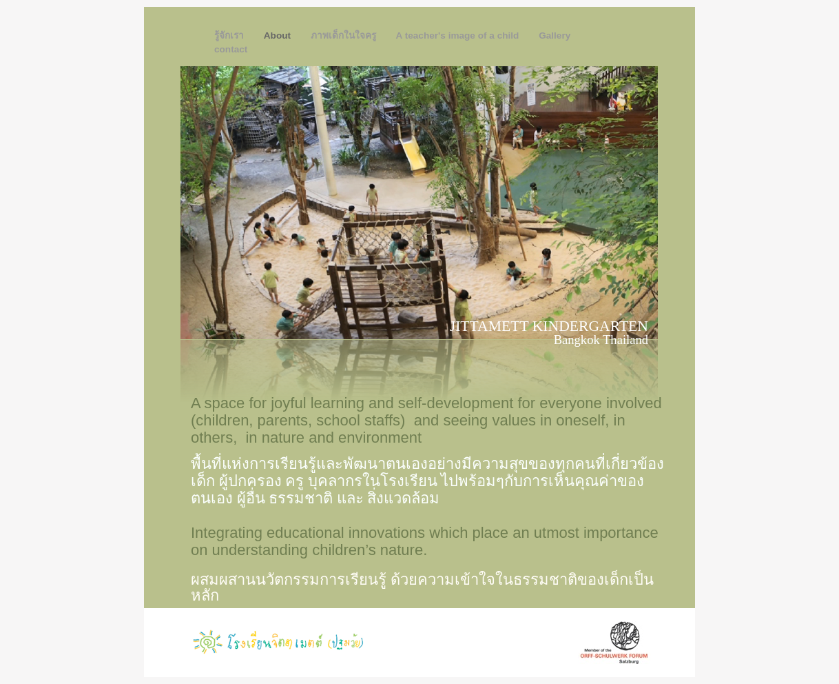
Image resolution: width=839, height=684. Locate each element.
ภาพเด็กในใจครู (345, 35)
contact (230, 49)
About (278, 35)
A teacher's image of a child (459, 35)
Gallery (554, 35)
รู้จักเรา (230, 35)
